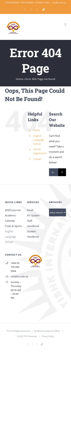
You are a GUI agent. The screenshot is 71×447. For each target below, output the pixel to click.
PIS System (33, 215)
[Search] (62, 172)
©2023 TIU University (27, 336)
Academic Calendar (10, 218)
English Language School (38, 139)
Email (30, 210)
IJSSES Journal (12, 210)
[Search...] (53, 172)
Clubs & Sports (13, 226)
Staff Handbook (33, 223)
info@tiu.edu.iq (16, 276)
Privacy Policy (48, 336)
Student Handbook (33, 234)
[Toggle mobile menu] (65, 24)
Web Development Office (48, 331)
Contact (37, 159)
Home (19, 79)
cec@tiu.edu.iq (59, 2)
